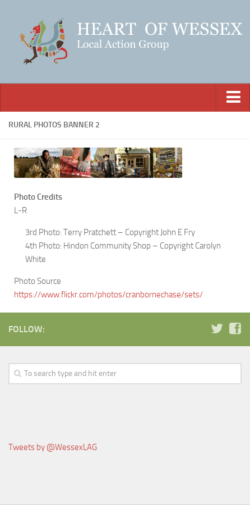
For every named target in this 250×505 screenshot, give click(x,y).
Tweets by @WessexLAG (52, 447)
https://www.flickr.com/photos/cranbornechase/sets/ (108, 295)
